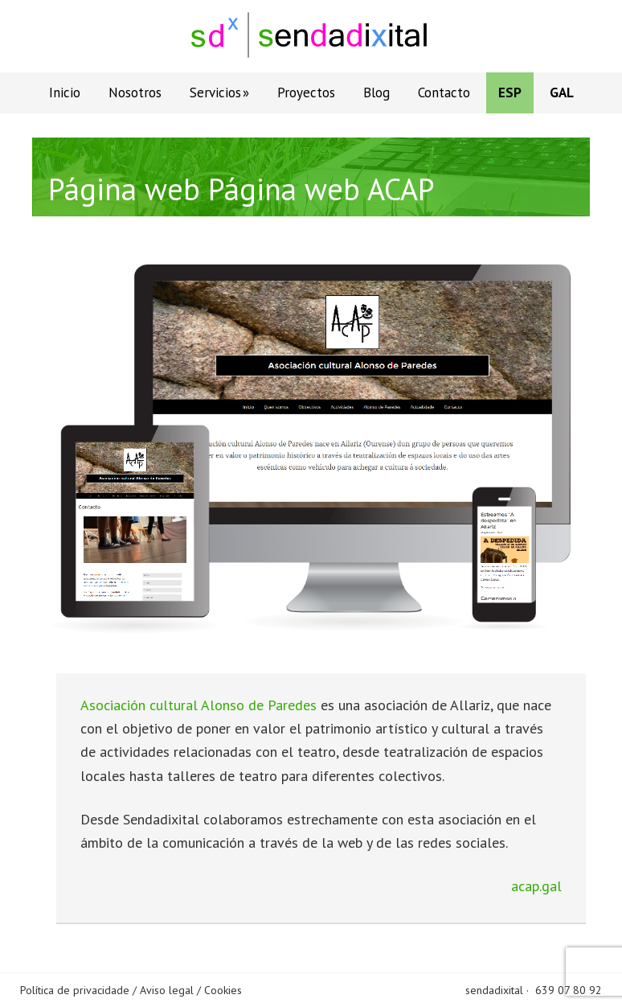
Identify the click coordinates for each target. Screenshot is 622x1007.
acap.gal (536, 886)
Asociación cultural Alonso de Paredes (198, 705)
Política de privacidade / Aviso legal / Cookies (131, 990)
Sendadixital (311, 36)
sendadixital (494, 990)
